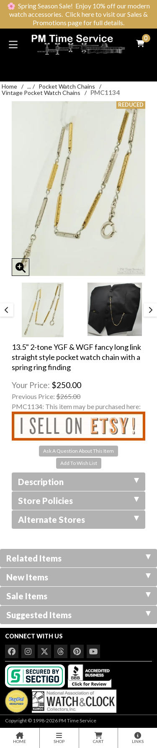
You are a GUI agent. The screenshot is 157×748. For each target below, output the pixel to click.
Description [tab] (78, 482)
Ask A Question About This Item (78, 451)
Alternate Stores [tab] (78, 519)
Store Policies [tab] (78, 501)
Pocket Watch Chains (67, 86)
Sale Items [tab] (78, 596)
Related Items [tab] (78, 558)
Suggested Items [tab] (78, 615)
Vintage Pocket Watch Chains (41, 92)
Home (9, 86)
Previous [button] (6, 310)
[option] (43, 310)
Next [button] (150, 310)
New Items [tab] (78, 577)
